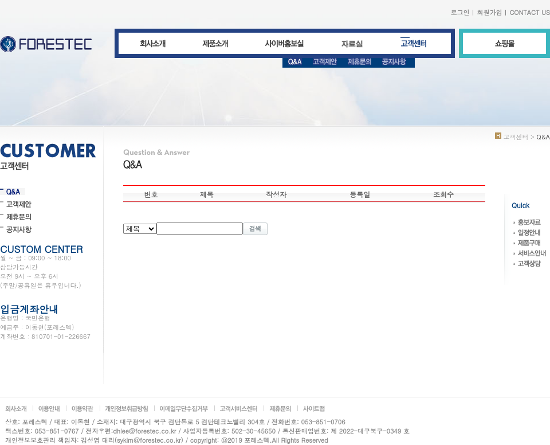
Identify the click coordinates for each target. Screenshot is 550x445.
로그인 (459, 12)
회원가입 (489, 12)
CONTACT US (529, 12)
